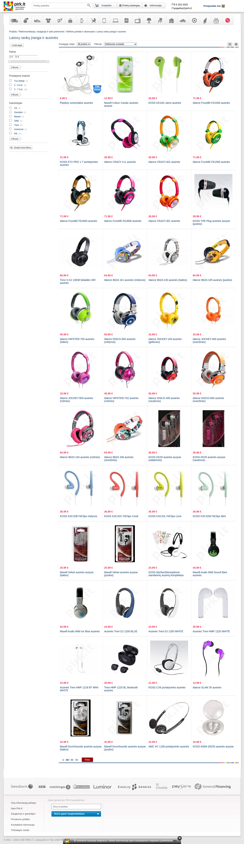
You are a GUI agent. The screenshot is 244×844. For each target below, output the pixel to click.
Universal (18, 129)
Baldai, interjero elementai (160, 20)
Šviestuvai (149, 20)
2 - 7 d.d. (18, 89)
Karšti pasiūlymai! (229, 20)
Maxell (17, 116)
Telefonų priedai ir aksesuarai (80, 31)
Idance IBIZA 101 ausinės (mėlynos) (125, 280)
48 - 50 (74, 759)
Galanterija (70, 20)
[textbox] (62, 5)
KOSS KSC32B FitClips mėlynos (78, 516)
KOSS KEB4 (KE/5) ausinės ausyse (213, 746)
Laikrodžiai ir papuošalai (82, 20)
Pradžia (13, 31)
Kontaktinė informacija (23, 824)
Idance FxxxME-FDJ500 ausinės (78, 220)
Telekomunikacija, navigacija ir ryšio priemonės (104, 20)
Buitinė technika (126, 20)
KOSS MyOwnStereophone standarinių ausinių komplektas (166, 574)
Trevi (16, 125)
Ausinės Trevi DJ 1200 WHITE (165, 631)
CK (15, 108)
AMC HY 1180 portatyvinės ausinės (168, 746)
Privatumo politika (20, 819)
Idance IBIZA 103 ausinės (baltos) (167, 280)
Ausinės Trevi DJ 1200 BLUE (120, 631)
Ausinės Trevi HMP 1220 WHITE (211, 631)
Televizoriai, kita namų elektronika (138, 20)
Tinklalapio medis (20, 830)
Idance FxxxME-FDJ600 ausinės (122, 220)
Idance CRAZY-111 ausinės (120, 161)
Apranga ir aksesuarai (48, 20)
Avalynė (37, 20)
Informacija (156, 5)
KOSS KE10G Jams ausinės (164, 102)
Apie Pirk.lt (16, 808)
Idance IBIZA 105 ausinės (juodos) (212, 280)
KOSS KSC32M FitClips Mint (209, 516)
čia (175, 840)
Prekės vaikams (93, 20)
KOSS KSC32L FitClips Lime (164, 516)
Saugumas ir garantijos (23, 813)
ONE (16, 121)
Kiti (15, 133)
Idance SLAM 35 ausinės (207, 687)
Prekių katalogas (131, 5)
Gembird (18, 112)
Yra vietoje (19, 81)
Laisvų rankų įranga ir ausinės (111, 31)
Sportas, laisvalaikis (194, 20)
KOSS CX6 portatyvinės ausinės (167, 687)
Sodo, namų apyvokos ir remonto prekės (171, 20)
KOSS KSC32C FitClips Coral (121, 516)
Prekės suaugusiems (59, 20)
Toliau (87, 759)
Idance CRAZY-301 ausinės (164, 220)
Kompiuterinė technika (115, 20)
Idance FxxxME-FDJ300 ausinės (211, 161)
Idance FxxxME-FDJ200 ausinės (211, 102)
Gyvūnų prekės (205, 20)
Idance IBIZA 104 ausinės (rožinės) (80, 457)
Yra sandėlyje (14, 20)
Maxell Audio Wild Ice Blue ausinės (80, 631)
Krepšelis (106, 5)
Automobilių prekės (182, 20)
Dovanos (216, 20)
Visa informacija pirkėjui (23, 803)
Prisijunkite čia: (213, 6)
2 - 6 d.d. (18, 85)
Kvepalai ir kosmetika (26, 20)
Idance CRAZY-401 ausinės (164, 161)
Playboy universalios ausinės (76, 102)
